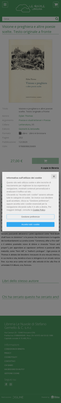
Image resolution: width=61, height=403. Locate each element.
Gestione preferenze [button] (30, 216)
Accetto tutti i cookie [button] (30, 224)
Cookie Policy (39, 210)
